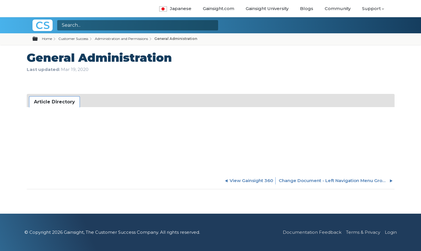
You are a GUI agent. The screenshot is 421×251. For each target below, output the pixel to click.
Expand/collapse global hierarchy (38, 39)
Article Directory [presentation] (54, 102)
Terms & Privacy (363, 232)
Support (371, 8)
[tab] (54, 102)
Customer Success (73, 38)
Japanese (175, 8)
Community (338, 8)
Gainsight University (267, 8)
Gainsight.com (218, 8)
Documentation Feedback (312, 232)
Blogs (306, 8)
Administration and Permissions (121, 38)
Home (47, 38)
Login (391, 232)
